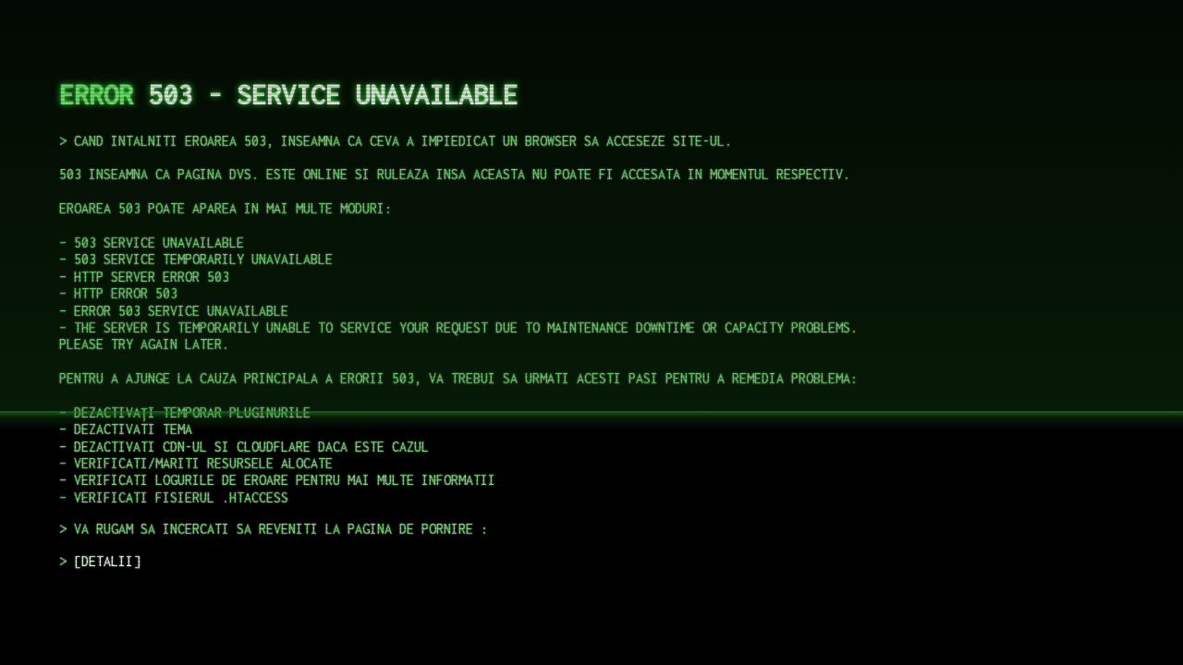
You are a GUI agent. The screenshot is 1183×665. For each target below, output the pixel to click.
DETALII (107, 561)
